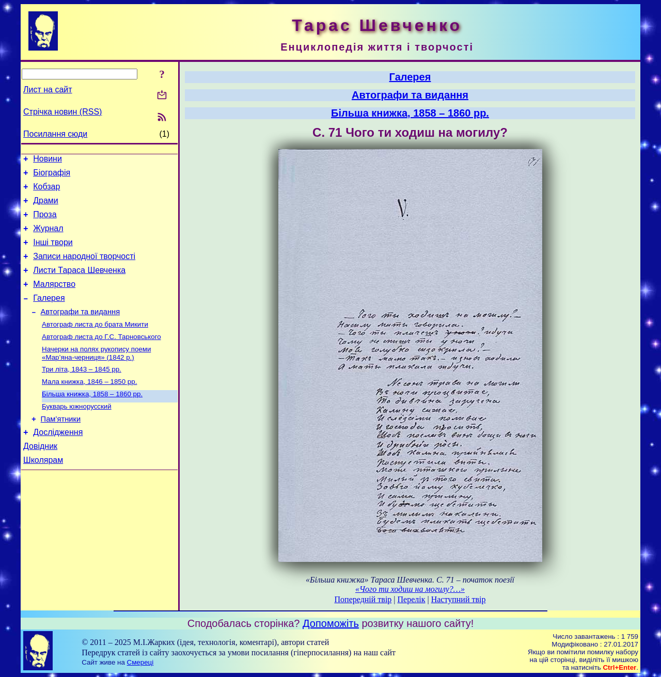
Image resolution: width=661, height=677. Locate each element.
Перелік (412, 599)
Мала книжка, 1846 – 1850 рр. (89, 405)
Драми (45, 206)
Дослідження (58, 461)
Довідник (40, 476)
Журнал (48, 237)
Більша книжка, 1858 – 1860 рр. (92, 419)
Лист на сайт (47, 89)
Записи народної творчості (84, 268)
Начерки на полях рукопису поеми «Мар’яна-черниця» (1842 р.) (96, 375)
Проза (44, 222)
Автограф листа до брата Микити (95, 344)
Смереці (140, 662)
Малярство (54, 299)
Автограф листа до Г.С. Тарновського (101, 357)
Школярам (43, 492)
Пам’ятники (61, 446)
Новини (47, 160)
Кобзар (46, 191)
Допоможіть (331, 623)
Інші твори (53, 253)
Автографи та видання (80, 330)
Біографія (51, 175)
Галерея (49, 315)
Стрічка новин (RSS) (62, 111)
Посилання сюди (55, 134)
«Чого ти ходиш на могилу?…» (410, 589)
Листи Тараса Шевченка (79, 284)
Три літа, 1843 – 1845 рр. (81, 392)
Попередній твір (363, 599)
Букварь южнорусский (77, 432)
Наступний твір (458, 599)
